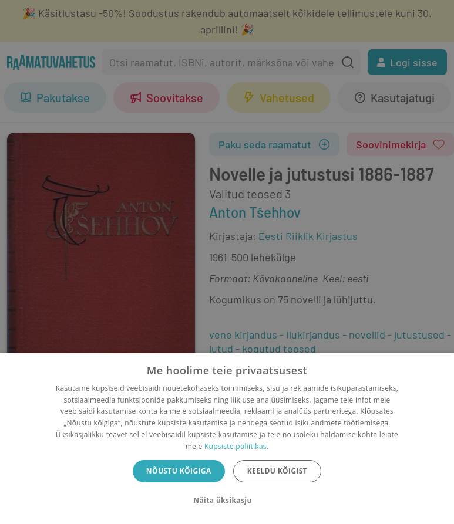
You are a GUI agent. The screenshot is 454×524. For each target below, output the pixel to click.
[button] (226, 500)
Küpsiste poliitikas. (236, 446)
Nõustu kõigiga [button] (178, 471)
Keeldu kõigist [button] (277, 471)
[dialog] (227, 438)
